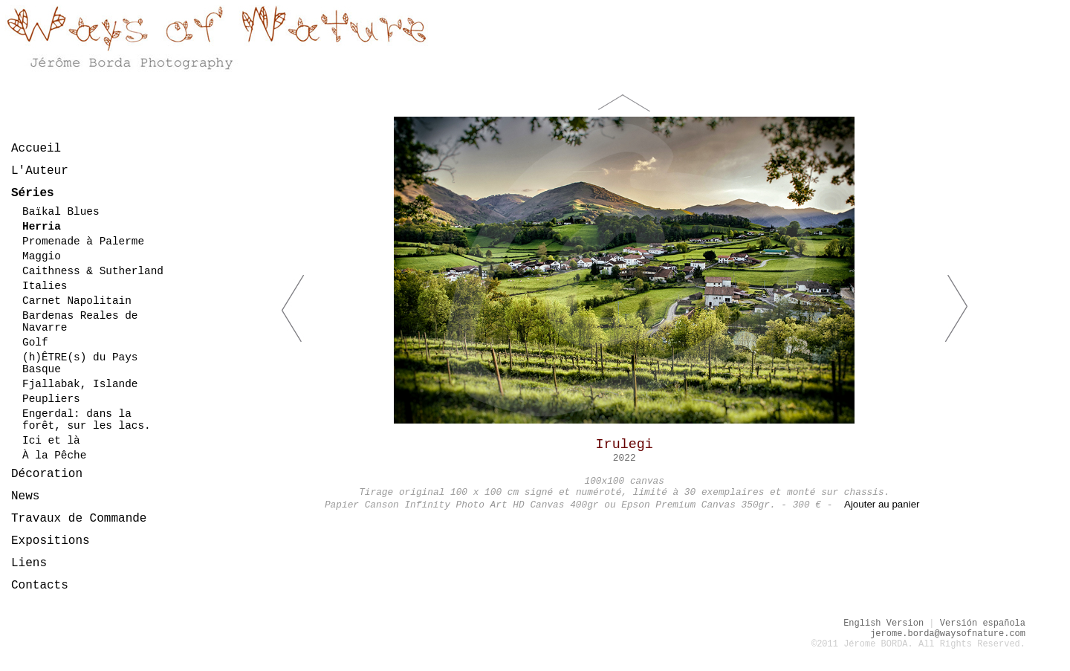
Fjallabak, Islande (79, 384)
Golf (35, 343)
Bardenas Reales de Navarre (79, 322)
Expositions (50, 541)
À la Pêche (54, 455)
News (25, 496)
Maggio (41, 256)
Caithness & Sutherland (92, 271)
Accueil (36, 148)
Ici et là (51, 441)
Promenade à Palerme (83, 241)
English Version (883, 623)
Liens (29, 563)
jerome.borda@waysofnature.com (947, 634)
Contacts (39, 585)
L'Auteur (39, 171)
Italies (44, 286)
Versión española (982, 623)
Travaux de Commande (78, 518)
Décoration (46, 474)
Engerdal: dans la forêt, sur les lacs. (86, 420)
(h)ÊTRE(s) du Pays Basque (79, 363)
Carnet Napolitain (77, 301)
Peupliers (51, 399)
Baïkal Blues (61, 212)
